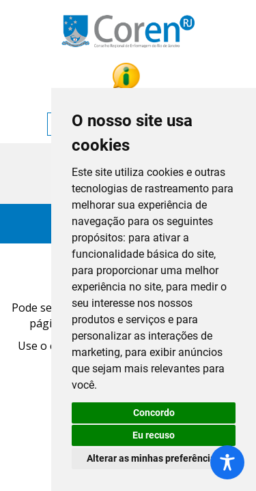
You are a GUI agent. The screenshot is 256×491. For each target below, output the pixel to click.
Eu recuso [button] (153, 435)
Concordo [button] (154, 412)
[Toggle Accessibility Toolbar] (227, 462)
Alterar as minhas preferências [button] (154, 458)
